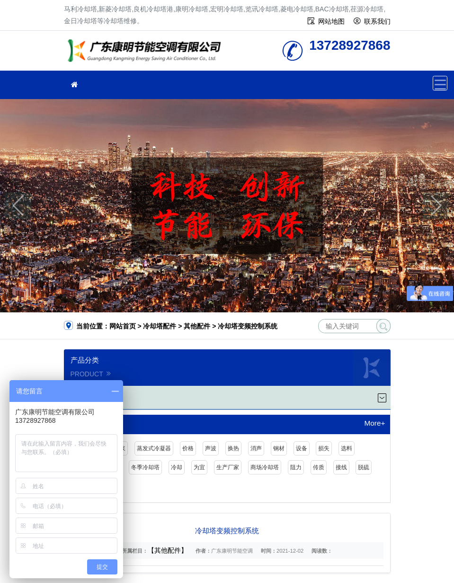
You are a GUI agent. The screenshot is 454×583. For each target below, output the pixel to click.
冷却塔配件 (159, 326)
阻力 (296, 467)
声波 (210, 448)
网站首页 (122, 326)
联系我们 (377, 21)
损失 (323, 448)
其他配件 (197, 326)
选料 (346, 448)
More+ (374, 423)
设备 (301, 448)
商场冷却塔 (264, 467)
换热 (233, 448)
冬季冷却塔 (145, 467)
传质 (318, 467)
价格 (188, 448)
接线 (341, 467)
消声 (256, 448)
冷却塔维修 (147, 53)
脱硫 (363, 467)
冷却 (176, 467)
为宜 (199, 467)
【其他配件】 (167, 550)
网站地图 (331, 21)
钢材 (279, 448)
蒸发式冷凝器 (154, 448)
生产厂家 (227, 467)
